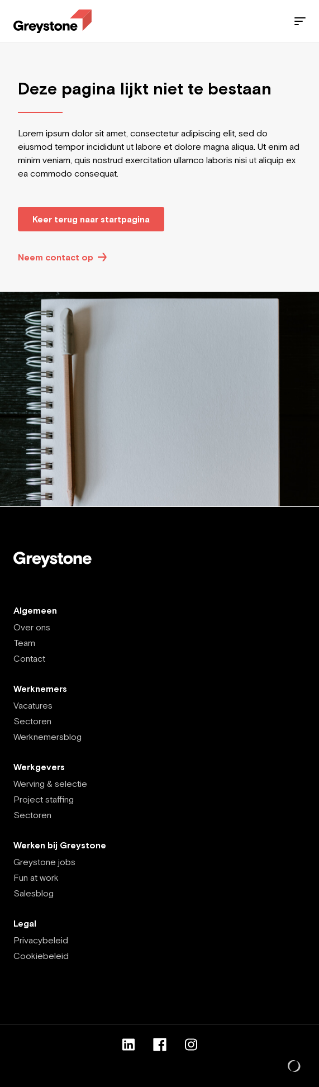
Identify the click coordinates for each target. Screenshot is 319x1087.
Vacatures (33, 705)
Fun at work (36, 877)
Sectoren (32, 721)
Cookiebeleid (41, 956)
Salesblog (33, 893)
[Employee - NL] (52, 22)
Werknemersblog (47, 737)
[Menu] (300, 21)
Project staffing (43, 799)
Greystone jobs (44, 862)
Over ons (31, 627)
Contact (29, 658)
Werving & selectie (50, 784)
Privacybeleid (40, 940)
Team (24, 643)
